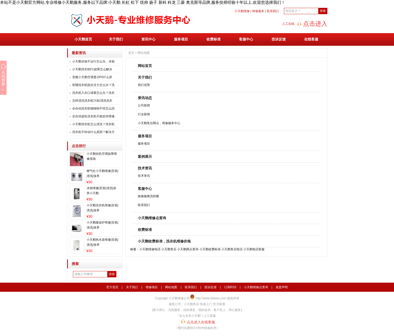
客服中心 (246, 39)
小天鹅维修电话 (150, 249)
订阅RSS (230, 287)
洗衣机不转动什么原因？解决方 (93, 132)
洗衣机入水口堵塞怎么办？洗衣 (93, 93)
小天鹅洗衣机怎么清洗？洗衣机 (93, 124)
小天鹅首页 (83, 39)
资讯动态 (145, 98)
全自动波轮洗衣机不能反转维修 (93, 116)
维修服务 (258, 11)
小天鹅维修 (242, 11)
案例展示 (145, 156)
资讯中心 (148, 39)
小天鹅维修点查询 (152, 218)
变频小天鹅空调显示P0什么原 (92, 77)
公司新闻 (144, 105)
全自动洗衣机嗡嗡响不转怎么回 (93, 108)
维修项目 (152, 287)
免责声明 (282, 287)
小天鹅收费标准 (210, 249)
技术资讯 (145, 168)
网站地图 (144, 53)
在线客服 (311, 39)
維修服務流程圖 (148, 196)
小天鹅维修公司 (179, 298)
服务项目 (181, 39)
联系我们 (273, 11)
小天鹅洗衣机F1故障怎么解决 (92, 69)
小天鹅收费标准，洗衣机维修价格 (164, 241)
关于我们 (116, 39)
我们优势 (144, 85)
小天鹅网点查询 (187, 249)
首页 (131, 53)
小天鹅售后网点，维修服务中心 (159, 123)
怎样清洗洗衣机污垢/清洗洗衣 (92, 100)
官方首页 (112, 287)
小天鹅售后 (168, 249)
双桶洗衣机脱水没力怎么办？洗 (93, 85)
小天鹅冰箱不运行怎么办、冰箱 (93, 61)
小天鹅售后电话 (232, 249)
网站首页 (145, 66)
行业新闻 (144, 114)
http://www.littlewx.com (211, 298)
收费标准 (213, 39)
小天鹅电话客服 (254, 249)
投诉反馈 (279, 39)
